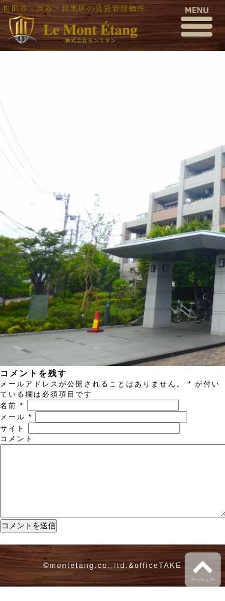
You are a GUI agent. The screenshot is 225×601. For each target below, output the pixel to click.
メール (16, 417)
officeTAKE (158, 580)
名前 (12, 405)
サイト (12, 428)
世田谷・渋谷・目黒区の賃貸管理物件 (74, 8)
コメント (17, 439)
